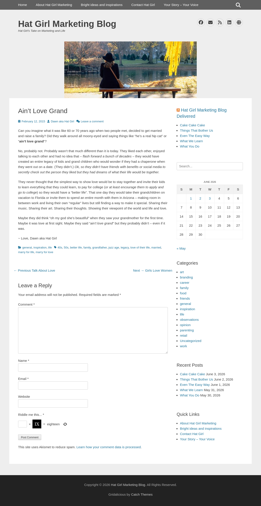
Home (22, 5)
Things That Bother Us (196, 130)
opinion (185, 325)
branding (186, 277)
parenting (187, 330)
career (184, 282)
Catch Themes (142, 494)
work (183, 346)
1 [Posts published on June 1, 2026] (191, 198)
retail (183, 335)
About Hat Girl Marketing (54, 5)
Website (24, 396)
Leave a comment (92, 121)
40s (60, 247)
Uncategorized (190, 341)
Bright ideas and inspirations (101, 5)
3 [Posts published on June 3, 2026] (210, 198)
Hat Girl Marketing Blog (67, 24)
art (182, 272)
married (156, 247)
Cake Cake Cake (192, 125)
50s (66, 247)
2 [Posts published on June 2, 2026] (200, 198)
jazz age (113, 247)
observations (189, 319)
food (183, 293)
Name (23, 360)
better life (76, 247)
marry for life (26, 252)
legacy (125, 247)
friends (185, 298)
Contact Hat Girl (143, 5)
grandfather (99, 247)
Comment (26, 304)
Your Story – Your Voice (181, 5)
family (87, 247)
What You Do (189, 146)
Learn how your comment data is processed (108, 447)
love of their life (140, 247)
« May (181, 248)
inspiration (40, 247)
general (27, 247)
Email (23, 379)
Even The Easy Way (195, 136)
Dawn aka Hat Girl (62, 121)
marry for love (44, 252)
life (50, 247)
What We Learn (191, 141)
